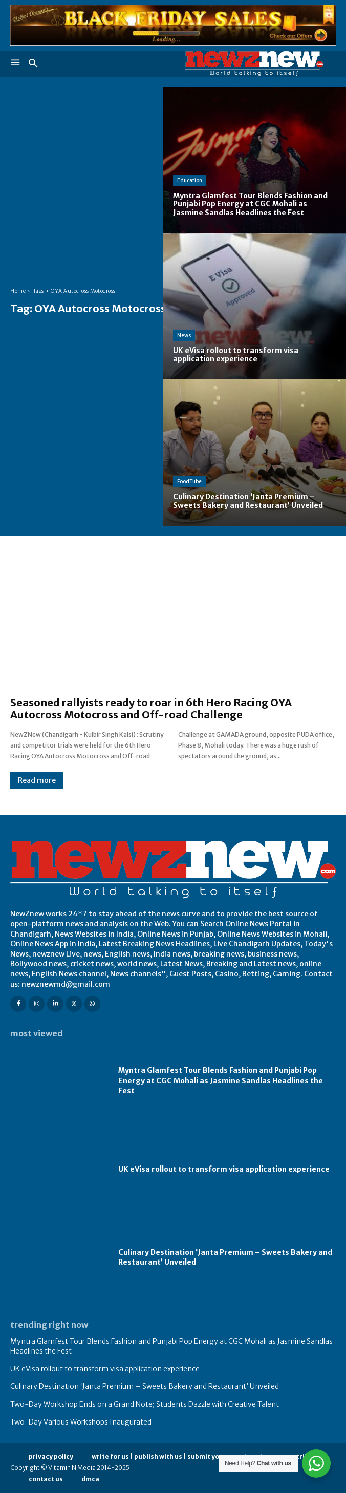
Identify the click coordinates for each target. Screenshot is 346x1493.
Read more (37, 780)
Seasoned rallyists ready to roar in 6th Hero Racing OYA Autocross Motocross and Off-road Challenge (151, 708)
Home (18, 291)
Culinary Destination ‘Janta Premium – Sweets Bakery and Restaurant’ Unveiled (144, 1386)
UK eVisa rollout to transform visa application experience (224, 1169)
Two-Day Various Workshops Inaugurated (81, 1422)
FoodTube (189, 481)
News (184, 335)
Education (189, 180)
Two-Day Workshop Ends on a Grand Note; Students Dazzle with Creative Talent (144, 1404)
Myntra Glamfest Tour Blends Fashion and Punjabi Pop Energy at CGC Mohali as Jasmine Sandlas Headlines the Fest (220, 1080)
